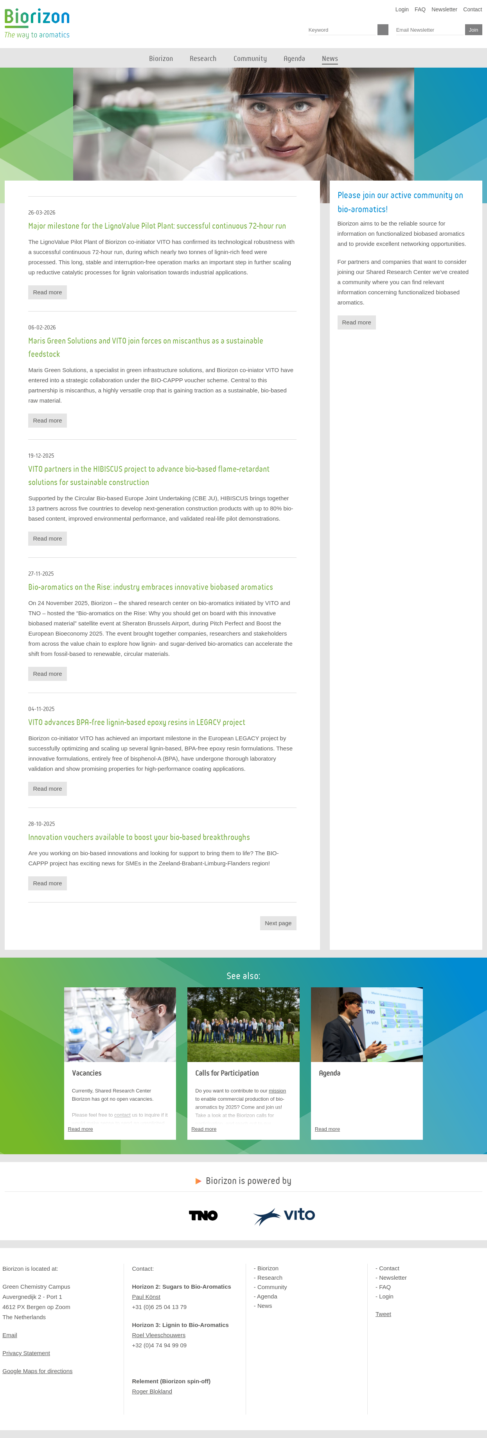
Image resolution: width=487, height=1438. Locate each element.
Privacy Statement (26, 1353)
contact (122, 1115)
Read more (47, 292)
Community (272, 1287)
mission (277, 1091)
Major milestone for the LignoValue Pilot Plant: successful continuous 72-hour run (157, 226)
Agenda (329, 1073)
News (264, 1305)
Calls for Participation (227, 1073)
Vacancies (86, 1073)
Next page (278, 923)
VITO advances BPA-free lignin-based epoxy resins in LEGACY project (136, 722)
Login (402, 9)
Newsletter (444, 9)
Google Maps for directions (37, 1371)
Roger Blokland (152, 1391)
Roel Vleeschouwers (158, 1335)
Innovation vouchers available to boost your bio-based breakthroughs (139, 837)
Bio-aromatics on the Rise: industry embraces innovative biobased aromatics (150, 587)
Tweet (383, 1314)
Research (269, 1277)
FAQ (420, 9)
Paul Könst (146, 1296)
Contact (472, 9)
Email (9, 1335)
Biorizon (37, 23)
